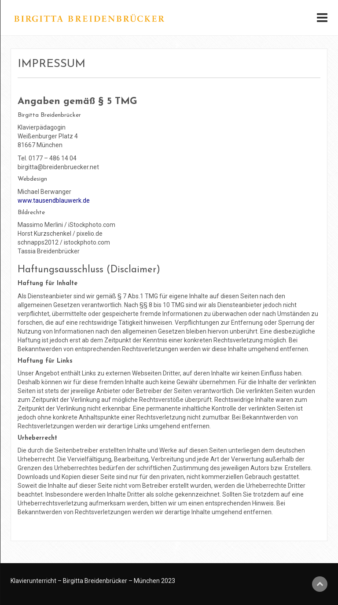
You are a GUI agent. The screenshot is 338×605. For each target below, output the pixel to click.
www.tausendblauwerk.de (54, 200)
